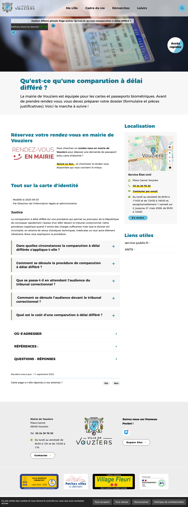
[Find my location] (170, 147)
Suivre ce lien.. (65, 163)
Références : (26, 346)
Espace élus (134, 442)
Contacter (40, 455)
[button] (53, 25)
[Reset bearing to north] (170, 161)
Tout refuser (121, 502)
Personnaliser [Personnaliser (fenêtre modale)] (141, 502)
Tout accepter (102, 502)
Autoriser (44, 27)
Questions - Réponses (34, 359)
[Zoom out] (170, 157)
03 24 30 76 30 (44, 433)
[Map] (150, 153)
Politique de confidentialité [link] (169, 502)
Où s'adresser (28, 334)
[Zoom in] (170, 153)
